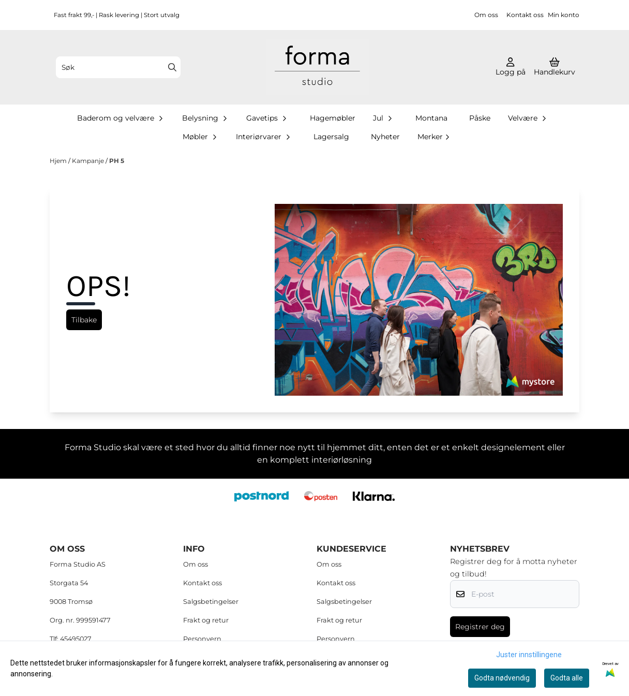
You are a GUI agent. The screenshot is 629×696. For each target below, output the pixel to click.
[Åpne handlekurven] (554, 67)
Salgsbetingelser (210, 601)
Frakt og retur (206, 620)
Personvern (202, 639)
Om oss (486, 15)
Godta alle (566, 678)
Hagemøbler (332, 118)
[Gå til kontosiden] (510, 67)
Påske (479, 118)
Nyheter (385, 136)
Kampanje (89, 161)
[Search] (172, 67)
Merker (434, 136)
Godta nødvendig (502, 678)
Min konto (563, 15)
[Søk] (118, 67)
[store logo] (317, 67)
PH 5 (116, 161)
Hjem (59, 161)
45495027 (76, 639)
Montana (431, 118)
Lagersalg (331, 136)
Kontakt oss (525, 15)
